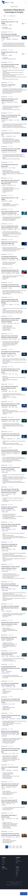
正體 (15, 884)
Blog (3, 864)
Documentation (5, 868)
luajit (14, 136)
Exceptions (4, 804)
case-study (4, 229)
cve (2, 40)
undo (15, 354)
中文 (13, 884)
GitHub (17, 862)
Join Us (3, 862)
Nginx (15, 229)
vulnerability (8, 39)
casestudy (4, 102)
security (3, 39)
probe (13, 245)
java (9, 167)
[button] (17, 846)
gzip (15, 214)
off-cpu (3, 121)
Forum (17, 859)
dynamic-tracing (15, 67)
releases (10, 55)
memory (15, 102)
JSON (14, 686)
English (18, 884)
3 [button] (13, 846)
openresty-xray (15, 39)
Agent (17, 818)
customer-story (16, 453)
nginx (10, 86)
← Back (4, 15)
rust (14, 836)
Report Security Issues (14, 883)
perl (13, 273)
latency (17, 734)
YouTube (17, 870)
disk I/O (3, 788)
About (3, 859)
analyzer (17, 259)
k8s (13, 818)
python (13, 421)
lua (14, 120)
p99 (12, 152)
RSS (16, 875)
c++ (18, 229)
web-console (15, 770)
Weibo (17, 873)
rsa (14, 185)
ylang (7, 656)
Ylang (10, 67)
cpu (15, 152)
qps (9, 152)
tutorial (3, 273)
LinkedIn (17, 868)
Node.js (10, 288)
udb (16, 373)
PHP (14, 803)
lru (14, 438)
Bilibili (17, 872)
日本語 (21, 884)
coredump (4, 356)
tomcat (13, 734)
